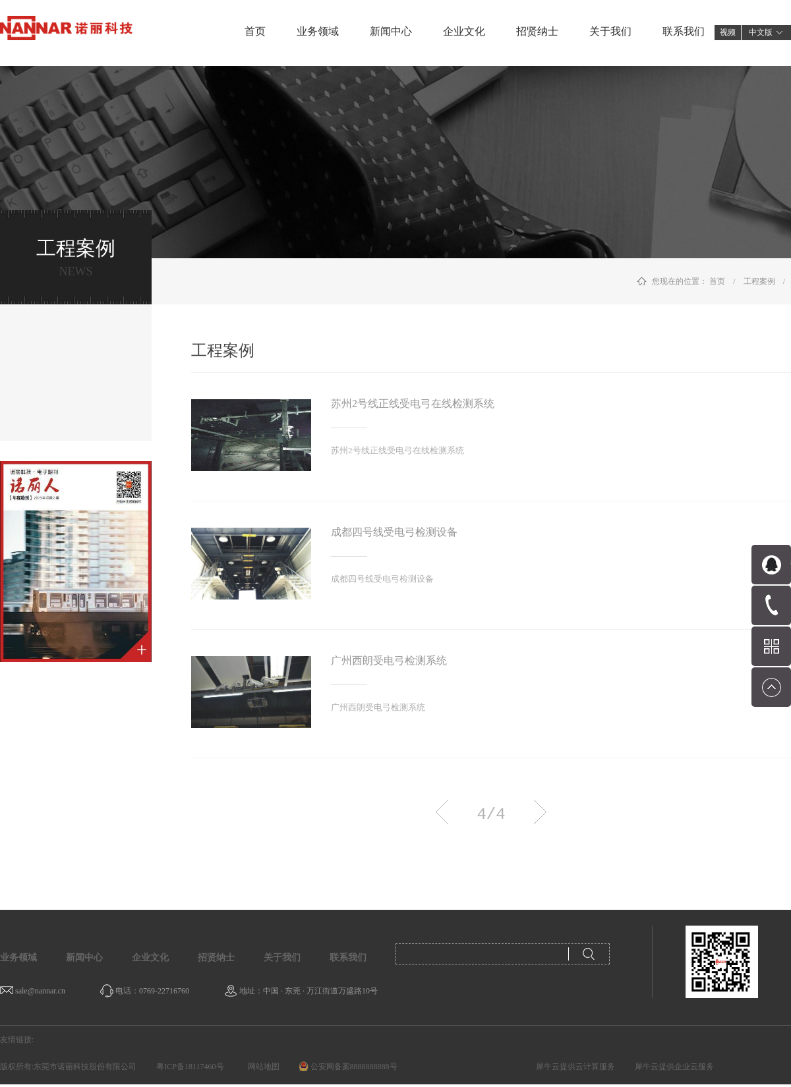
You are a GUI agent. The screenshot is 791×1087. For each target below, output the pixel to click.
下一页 (540, 812)
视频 (728, 32)
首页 (255, 31)
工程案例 (759, 281)
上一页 (442, 812)
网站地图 (261, 1066)
